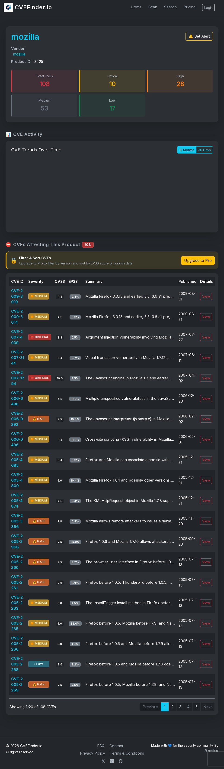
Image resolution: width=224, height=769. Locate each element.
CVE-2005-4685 (17, 460)
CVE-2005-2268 (17, 664)
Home (136, 7)
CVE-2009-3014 (17, 317)
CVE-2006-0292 (17, 419)
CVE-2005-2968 (17, 541)
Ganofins (211, 750)
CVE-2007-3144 (17, 357)
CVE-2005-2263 (17, 603)
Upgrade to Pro (198, 260)
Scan (152, 7)
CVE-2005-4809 (17, 480)
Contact (116, 745)
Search (170, 7)
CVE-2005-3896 (17, 521)
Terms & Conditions (127, 753)
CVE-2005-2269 (17, 684)
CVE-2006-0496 (17, 439)
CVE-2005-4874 (17, 500)
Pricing (189, 7)
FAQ (101, 745)
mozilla (19, 54)
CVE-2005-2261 (17, 582)
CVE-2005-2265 (17, 623)
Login (208, 8)
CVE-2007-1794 (17, 378)
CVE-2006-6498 (17, 398)
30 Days (204, 150)
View (206, 296)
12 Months (186, 150)
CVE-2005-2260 (17, 562)
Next (207, 706)
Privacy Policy (92, 753)
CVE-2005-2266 (17, 644)
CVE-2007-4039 (17, 337)
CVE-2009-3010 (17, 296)
